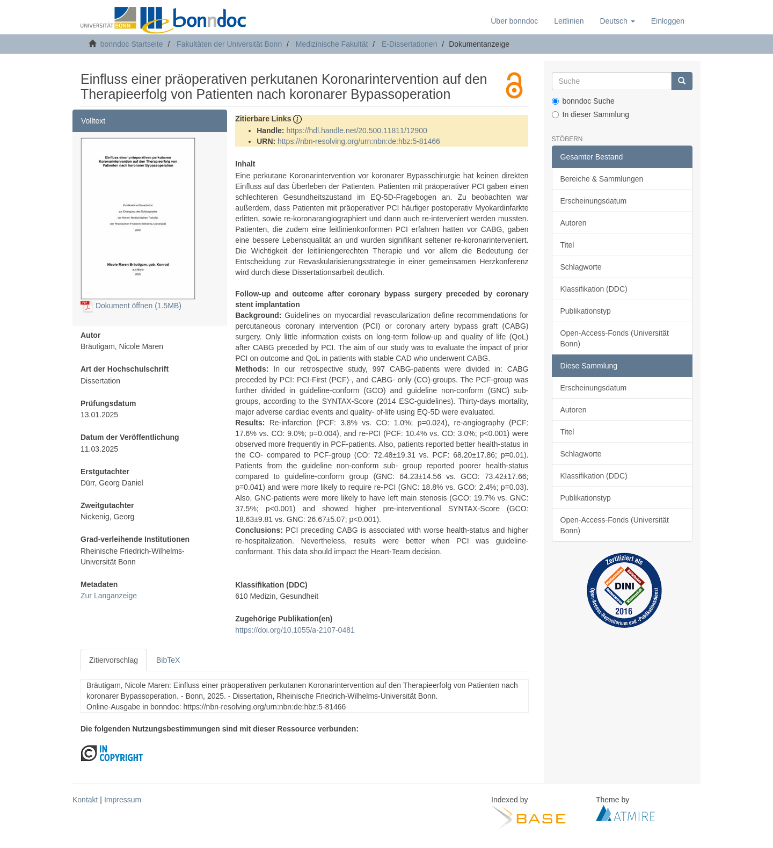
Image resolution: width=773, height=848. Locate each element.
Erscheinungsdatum (593, 201)
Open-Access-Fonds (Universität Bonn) (614, 338)
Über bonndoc (514, 21)
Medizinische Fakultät (332, 44)
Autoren (573, 223)
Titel (567, 245)
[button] (617, 21)
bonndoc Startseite (131, 44)
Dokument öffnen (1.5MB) (131, 305)
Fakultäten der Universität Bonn (229, 44)
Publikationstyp (585, 311)
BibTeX (168, 660)
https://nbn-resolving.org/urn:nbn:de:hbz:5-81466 (359, 141)
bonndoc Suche (583, 101)
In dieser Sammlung (591, 114)
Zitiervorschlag (113, 660)
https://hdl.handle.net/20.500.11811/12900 (356, 130)
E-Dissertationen (409, 44)
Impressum (122, 799)
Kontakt (85, 799)
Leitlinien (569, 21)
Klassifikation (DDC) (594, 289)
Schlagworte (581, 267)
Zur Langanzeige (109, 595)
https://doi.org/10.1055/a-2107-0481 (295, 630)
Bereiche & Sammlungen (602, 179)
